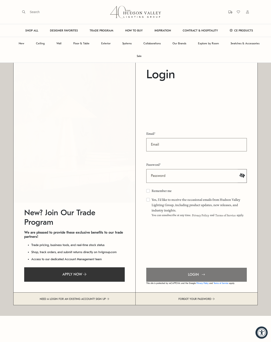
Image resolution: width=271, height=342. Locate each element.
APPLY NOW (74, 274)
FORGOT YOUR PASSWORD (196, 299)
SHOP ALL (31, 30)
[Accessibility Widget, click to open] (261, 332)
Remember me (162, 191)
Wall (58, 43)
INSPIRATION (162, 30)
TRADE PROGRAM (101, 30)
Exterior (106, 43)
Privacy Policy (200, 215)
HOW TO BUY (134, 30)
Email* (150, 133)
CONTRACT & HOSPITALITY (200, 30)
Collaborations (152, 43)
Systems (127, 43)
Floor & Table (81, 43)
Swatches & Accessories (245, 43)
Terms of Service (225, 215)
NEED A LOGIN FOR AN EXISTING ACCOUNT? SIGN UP (74, 299)
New (21, 43)
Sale (139, 56)
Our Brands (179, 43)
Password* (153, 164)
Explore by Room (208, 43)
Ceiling (40, 43)
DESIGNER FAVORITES (64, 30)
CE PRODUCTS (241, 30)
